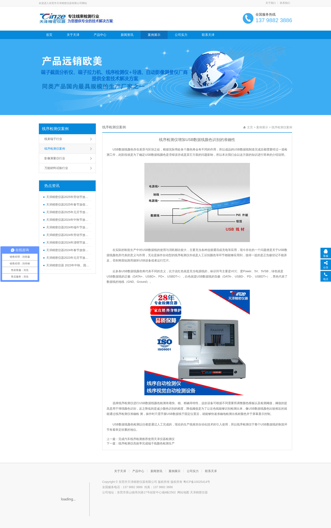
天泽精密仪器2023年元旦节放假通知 (67, 257)
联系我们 (285, 2)
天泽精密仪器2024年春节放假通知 (67, 250)
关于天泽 (73, 35)
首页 (49, 35)
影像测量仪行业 (54, 158)
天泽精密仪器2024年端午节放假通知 (67, 227)
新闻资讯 (127, 35)
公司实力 (181, 35)
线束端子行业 (53, 139)
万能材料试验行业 (56, 168)
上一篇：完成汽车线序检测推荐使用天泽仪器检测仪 (141, 439)
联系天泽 (208, 35)
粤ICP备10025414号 (196, 481)
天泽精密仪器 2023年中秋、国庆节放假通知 (67, 265)
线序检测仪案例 (55, 129)
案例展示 (154, 35)
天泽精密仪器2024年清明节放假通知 (67, 242)
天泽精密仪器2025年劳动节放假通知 (67, 197)
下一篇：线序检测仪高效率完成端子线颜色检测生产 (141, 443)
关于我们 (271, 2)
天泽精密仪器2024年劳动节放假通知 (67, 235)
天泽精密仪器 (199, 492)
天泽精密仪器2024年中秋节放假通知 (67, 219)
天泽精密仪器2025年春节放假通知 (67, 204)
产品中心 (100, 35)
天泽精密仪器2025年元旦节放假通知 (67, 212)
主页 (250, 127)
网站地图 (183, 492)
